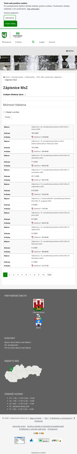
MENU (70, 51)
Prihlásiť (18, 42)
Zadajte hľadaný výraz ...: (14, 94)
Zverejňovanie (17, 77)
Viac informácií (33, 9)
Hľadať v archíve (11, 112)
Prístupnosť (52, 429)
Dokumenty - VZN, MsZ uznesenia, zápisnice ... (44, 77)
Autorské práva (19, 426)
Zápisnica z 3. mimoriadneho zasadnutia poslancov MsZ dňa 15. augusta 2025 (51, 199)
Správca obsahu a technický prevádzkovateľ (45, 426)
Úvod (7, 77)
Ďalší (49, 275)
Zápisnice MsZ (11, 80)
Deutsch (52, 42)
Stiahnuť (37, 137)
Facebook (7, 42)
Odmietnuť (9, 18)
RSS (46, 418)
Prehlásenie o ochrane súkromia (32, 429)
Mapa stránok (35, 418)
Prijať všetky (10, 24)
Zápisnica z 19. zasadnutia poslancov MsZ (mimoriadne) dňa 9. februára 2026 (47, 142)
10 (43, 275)
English (42, 42)
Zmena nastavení (11, 13)
